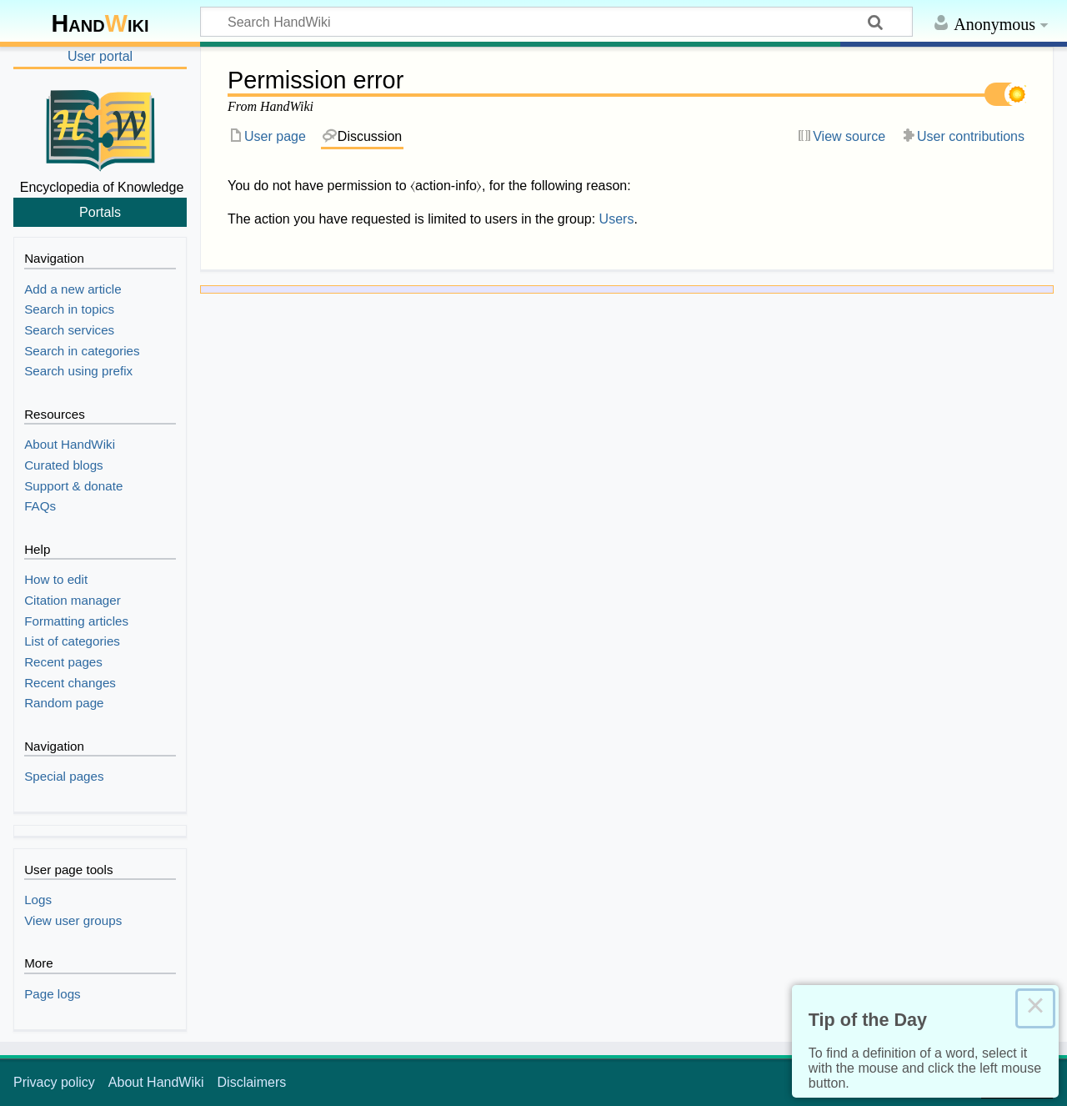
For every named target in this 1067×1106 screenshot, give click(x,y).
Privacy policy (54, 1082)
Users (616, 219)
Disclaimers (252, 1082)
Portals (100, 211)
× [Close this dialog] (1035, 1008)
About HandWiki (156, 1082)
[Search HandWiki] (556, 22)
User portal (100, 56)
